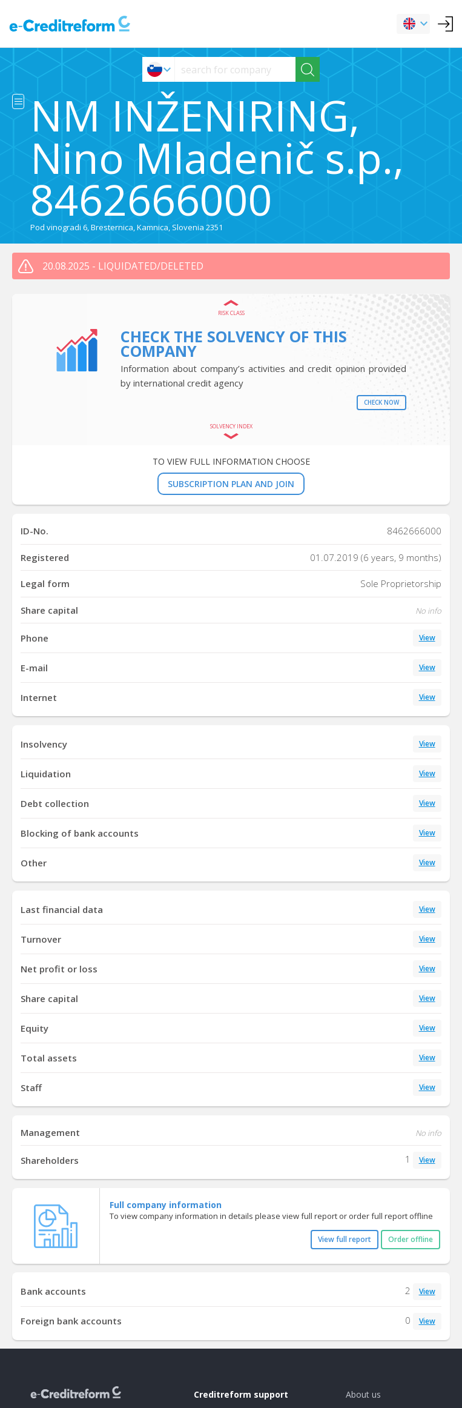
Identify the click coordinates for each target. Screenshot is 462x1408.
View (427, 638)
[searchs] (235, 69)
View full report (344, 1239)
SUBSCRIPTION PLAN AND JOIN (231, 484)
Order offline (410, 1239)
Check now (381, 402)
